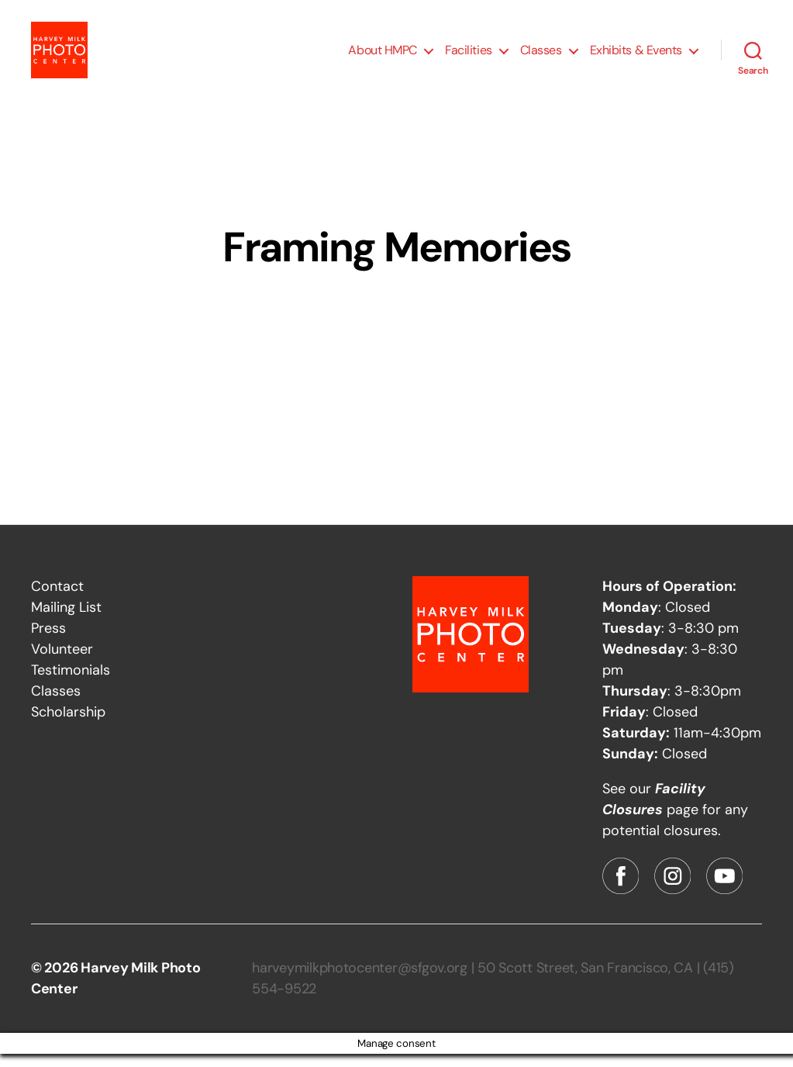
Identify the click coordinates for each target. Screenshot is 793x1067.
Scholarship (68, 725)
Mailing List (66, 620)
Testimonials (70, 683)
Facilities (468, 56)
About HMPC (382, 56)
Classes (541, 56)
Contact (57, 599)
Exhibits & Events (636, 56)
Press (48, 641)
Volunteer (62, 662)
